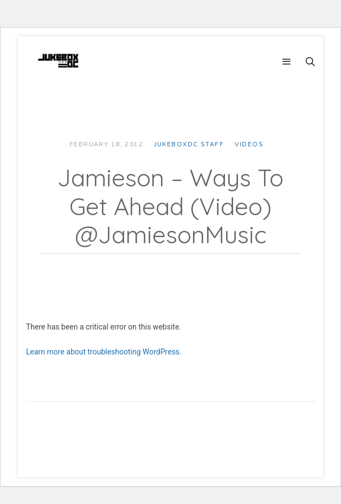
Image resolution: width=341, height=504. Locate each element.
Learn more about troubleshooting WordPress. (104, 351)
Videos (249, 144)
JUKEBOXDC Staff (189, 144)
